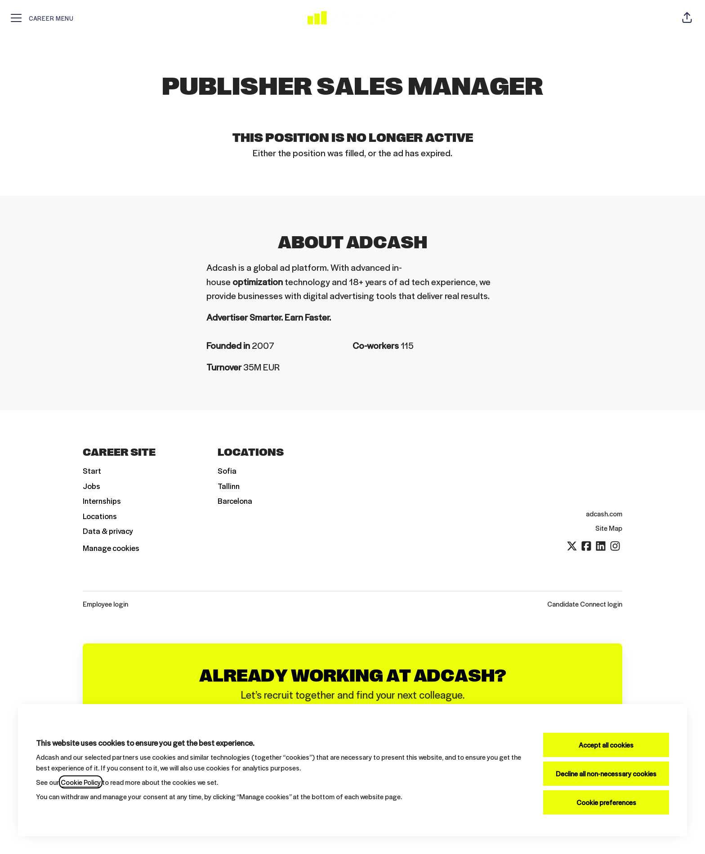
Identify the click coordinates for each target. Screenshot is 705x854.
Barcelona (235, 500)
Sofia (227, 470)
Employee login (105, 603)
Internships (102, 500)
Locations (100, 516)
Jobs (91, 485)
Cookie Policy (81, 782)
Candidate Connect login (584, 603)
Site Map (608, 528)
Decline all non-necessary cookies (606, 773)
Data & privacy (108, 530)
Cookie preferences (606, 802)
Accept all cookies (606, 744)
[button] (687, 18)
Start (92, 470)
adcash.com (604, 513)
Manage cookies (111, 547)
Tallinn (229, 485)
